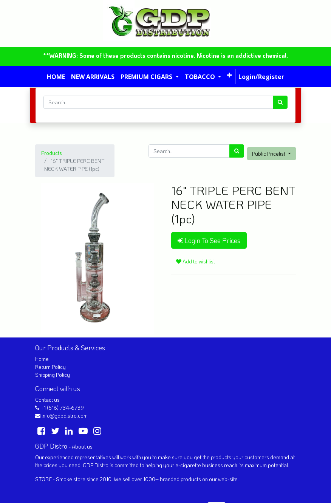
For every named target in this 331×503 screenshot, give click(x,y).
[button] (229, 75)
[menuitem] (56, 76)
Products (51, 152)
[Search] (280, 102)
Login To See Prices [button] (209, 240)
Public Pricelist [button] (269, 153)
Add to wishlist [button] (195, 261)
